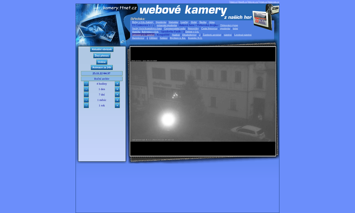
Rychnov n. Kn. (178, 37)
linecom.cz (273, 1)
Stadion (176, 34)
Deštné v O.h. (192, 31)
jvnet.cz (263, 1)
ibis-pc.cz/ (253, 1)
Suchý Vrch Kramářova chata (147, 28)
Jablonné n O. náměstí (143, 34)
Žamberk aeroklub (212, 34)
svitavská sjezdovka (167, 25)
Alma (211, 22)
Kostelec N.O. (195, 37)
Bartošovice (138, 37)
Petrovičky (193, 28)
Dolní (194, 22)
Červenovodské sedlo (174, 28)
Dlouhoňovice (189, 34)
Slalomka (173, 22)
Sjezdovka (161, 22)
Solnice (164, 37)
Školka (202, 22)
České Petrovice (209, 28)
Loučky (184, 22)
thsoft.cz (243, 1)
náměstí (228, 34)
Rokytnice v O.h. (150, 31)
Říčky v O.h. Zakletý (143, 22)
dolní (235, 28)
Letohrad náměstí (243, 34)
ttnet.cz (233, 1)
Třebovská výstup (229, 25)
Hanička (136, 31)
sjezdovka (225, 28)
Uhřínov (153, 37)
